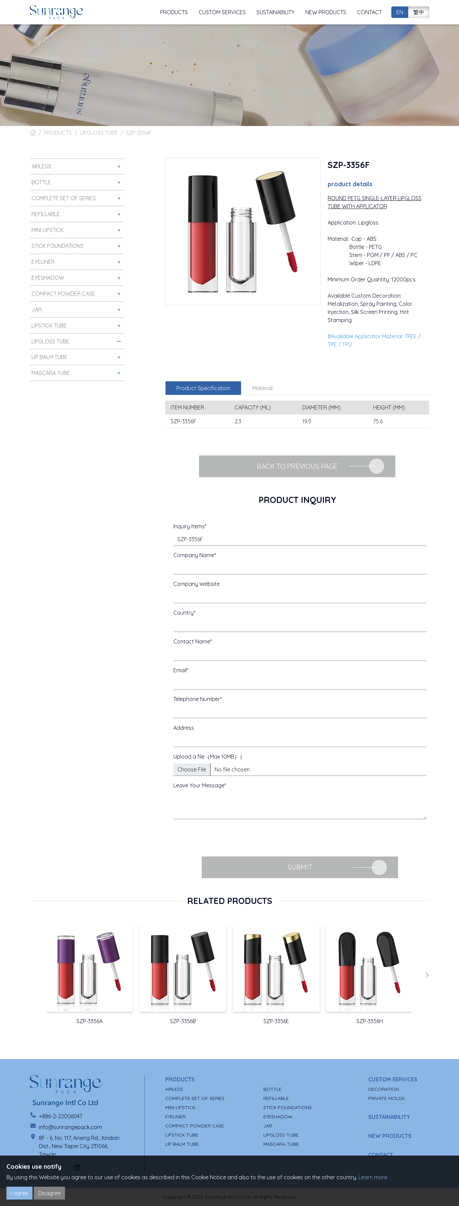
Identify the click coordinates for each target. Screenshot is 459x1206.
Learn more (372, 1177)
